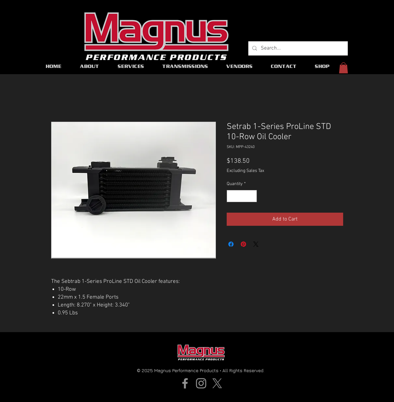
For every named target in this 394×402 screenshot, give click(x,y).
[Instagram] (201, 383)
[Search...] (297, 48)
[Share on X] (256, 244)
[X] (217, 383)
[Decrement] (232, 196)
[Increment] (252, 196)
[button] (343, 67)
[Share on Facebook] (231, 244)
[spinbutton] (242, 196)
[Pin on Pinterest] (243, 244)
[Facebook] (185, 383)
